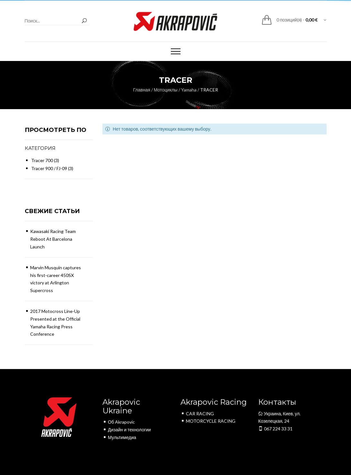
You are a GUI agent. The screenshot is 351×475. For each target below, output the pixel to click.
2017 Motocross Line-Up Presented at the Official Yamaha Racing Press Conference (55, 322)
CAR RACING (197, 413)
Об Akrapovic (118, 422)
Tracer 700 (42, 160)
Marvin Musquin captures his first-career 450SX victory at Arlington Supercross (55, 279)
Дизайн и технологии (126, 429)
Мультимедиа (119, 437)
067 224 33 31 (275, 428)
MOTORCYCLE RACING (207, 421)
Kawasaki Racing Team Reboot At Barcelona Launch (53, 239)
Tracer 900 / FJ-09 (49, 168)
